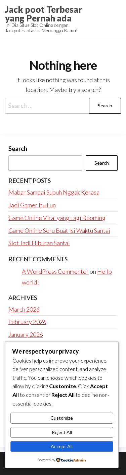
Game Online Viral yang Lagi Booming (57, 217)
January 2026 (25, 334)
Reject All (62, 432)
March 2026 (24, 309)
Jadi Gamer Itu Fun (32, 205)
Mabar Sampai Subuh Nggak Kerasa (53, 192)
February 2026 (27, 321)
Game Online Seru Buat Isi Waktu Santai (59, 230)
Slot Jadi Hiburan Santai (39, 243)
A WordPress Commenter (55, 271)
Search (17, 148)
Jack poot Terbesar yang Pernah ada (43, 13)
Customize (61, 418)
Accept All (62, 446)
